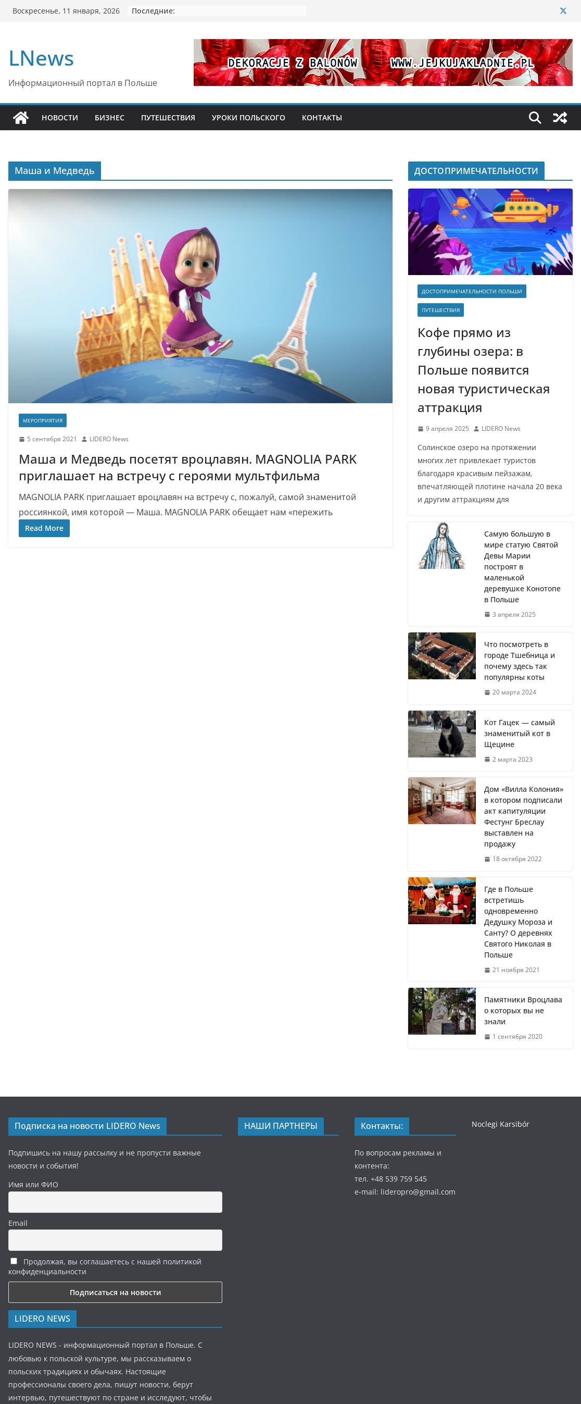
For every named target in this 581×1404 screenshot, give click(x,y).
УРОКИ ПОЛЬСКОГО (248, 117)
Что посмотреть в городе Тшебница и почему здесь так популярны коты (519, 660)
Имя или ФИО (33, 1184)
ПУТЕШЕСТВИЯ (168, 117)
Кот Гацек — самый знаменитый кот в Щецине (519, 733)
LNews (41, 57)
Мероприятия (42, 420)
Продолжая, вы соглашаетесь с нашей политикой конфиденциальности (104, 1266)
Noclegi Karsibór (500, 1124)
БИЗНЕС (109, 117)
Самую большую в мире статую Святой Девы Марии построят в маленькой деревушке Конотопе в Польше (522, 566)
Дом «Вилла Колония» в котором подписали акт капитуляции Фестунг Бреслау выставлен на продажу (523, 816)
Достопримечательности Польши (472, 291)
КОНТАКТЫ (322, 117)
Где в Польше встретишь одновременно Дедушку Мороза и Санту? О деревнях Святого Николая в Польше (518, 922)
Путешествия (441, 310)
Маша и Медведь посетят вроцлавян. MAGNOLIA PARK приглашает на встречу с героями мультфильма (188, 466)
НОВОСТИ (60, 117)
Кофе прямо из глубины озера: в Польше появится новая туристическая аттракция (484, 370)
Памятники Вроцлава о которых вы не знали (523, 1010)
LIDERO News (109, 438)
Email (18, 1223)
